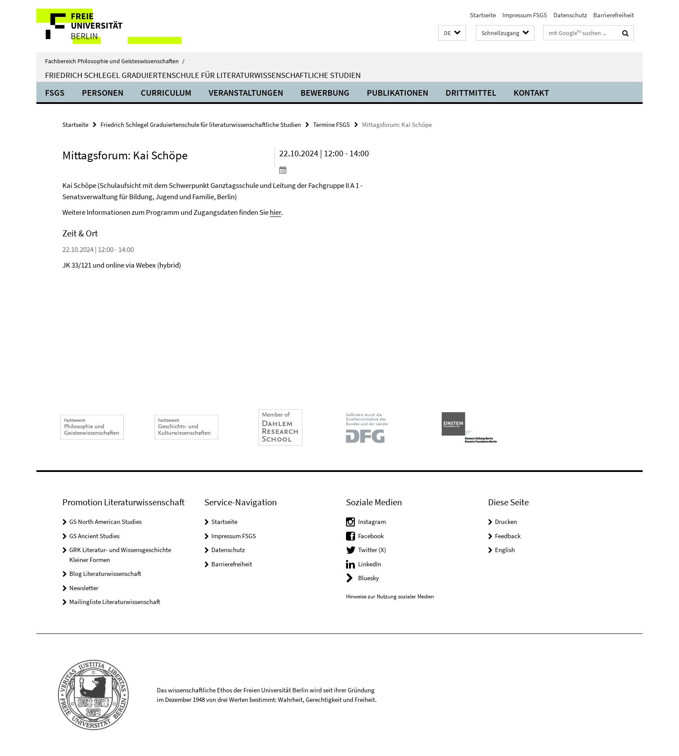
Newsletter (83, 588)
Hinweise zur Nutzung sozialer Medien (390, 596)
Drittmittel (471, 92)
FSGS (55, 92)
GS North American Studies (105, 521)
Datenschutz (570, 15)
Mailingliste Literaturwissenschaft (114, 602)
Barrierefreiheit (613, 15)
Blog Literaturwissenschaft (105, 573)
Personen (102, 92)
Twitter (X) (372, 550)
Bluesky (368, 578)
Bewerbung (325, 92)
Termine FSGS (331, 124)
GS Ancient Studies (94, 536)
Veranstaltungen (246, 92)
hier (275, 212)
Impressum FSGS (524, 15)
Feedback (508, 536)
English (505, 550)
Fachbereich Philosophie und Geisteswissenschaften (114, 61)
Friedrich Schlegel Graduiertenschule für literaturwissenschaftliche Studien (203, 75)
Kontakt (531, 92)
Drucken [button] (506, 521)
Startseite (483, 15)
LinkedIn (369, 564)
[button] (452, 33)
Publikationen (397, 92)
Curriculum (166, 92)
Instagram (372, 521)
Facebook (371, 536)
